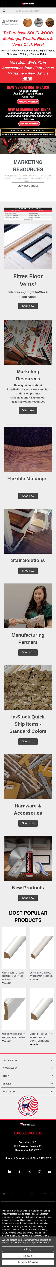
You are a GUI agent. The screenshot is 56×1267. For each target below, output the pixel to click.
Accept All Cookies (28, 1262)
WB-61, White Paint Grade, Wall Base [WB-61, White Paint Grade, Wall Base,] (13, 1038)
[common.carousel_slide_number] (28, 167)
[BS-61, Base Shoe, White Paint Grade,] (41, 950)
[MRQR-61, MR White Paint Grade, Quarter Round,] (41, 1011)
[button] (28, 95)
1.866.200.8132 (28, 1135)
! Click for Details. (39, 54)
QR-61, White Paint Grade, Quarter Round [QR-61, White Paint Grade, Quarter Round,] (13, 978)
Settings (28, 1249)
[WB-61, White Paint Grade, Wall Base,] (14, 1011)
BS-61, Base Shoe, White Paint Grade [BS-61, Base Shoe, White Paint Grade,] (41, 976)
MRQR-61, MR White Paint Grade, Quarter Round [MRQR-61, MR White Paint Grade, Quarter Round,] (41, 1040)
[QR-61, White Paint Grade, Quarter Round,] (14, 950)
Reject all (28, 1255)
